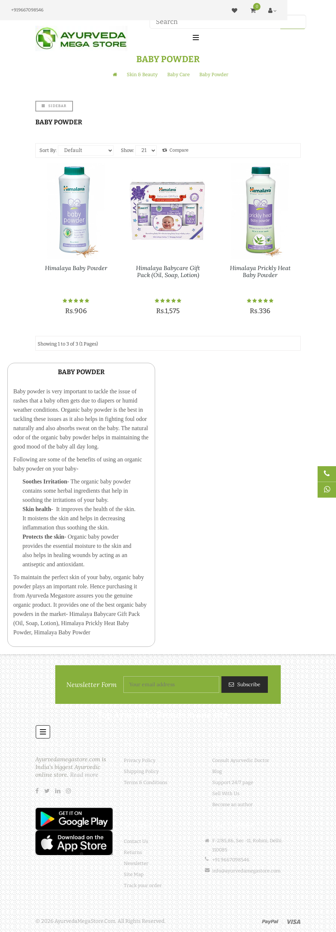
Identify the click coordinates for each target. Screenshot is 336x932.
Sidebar (54, 106)
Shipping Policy (141, 771)
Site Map (134, 874)
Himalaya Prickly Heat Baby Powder (260, 271)
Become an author (232, 804)
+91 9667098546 (230, 859)
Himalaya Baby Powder (76, 268)
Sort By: (48, 150)
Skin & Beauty (142, 74)
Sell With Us (225, 793)
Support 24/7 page (232, 782)
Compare (175, 150)
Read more (84, 774)
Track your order (143, 885)
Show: (127, 150)
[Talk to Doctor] (327, 474)
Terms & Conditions (145, 782)
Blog (217, 771)
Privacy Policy (139, 760)
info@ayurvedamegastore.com (246, 870)
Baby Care (178, 74)
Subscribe (248, 684)
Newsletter (136, 863)
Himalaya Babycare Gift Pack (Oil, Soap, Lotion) (168, 271)
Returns (133, 852)
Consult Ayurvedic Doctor (240, 760)
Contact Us (136, 841)
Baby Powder (213, 74)
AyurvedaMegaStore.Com (85, 921)
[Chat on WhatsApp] (327, 490)
